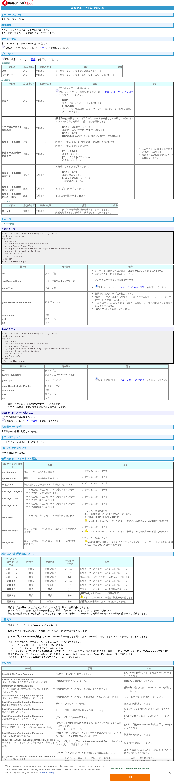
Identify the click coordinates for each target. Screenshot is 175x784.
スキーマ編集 (30, 421)
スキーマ (41, 47)
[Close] (169, 772)
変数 (33, 59)
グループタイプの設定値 (132, 287)
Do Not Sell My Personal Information (130, 768)
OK (130, 777)
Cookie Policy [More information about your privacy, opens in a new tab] (47, 772)
